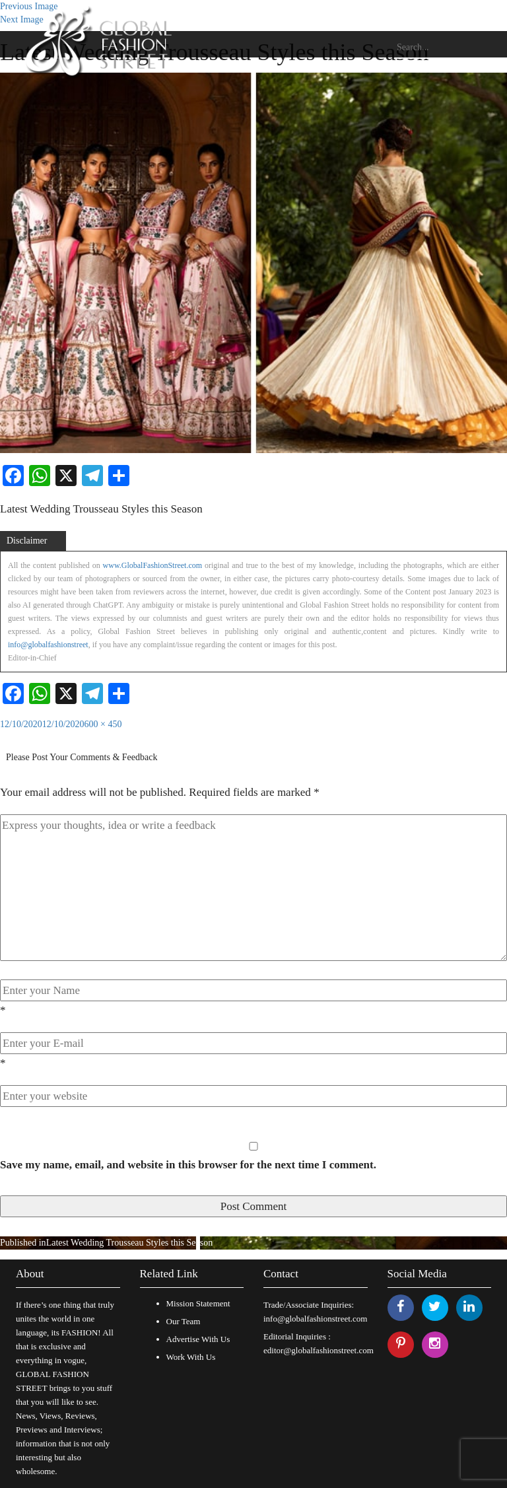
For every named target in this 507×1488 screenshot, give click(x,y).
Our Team (183, 1321)
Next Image (22, 19)
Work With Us (191, 1357)
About (30, 1273)
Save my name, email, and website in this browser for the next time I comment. (188, 1164)
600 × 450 (103, 724)
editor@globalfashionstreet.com (318, 1350)
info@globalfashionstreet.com (315, 1319)
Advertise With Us (198, 1339)
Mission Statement (198, 1303)
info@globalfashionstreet (48, 644)
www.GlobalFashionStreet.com (153, 565)
